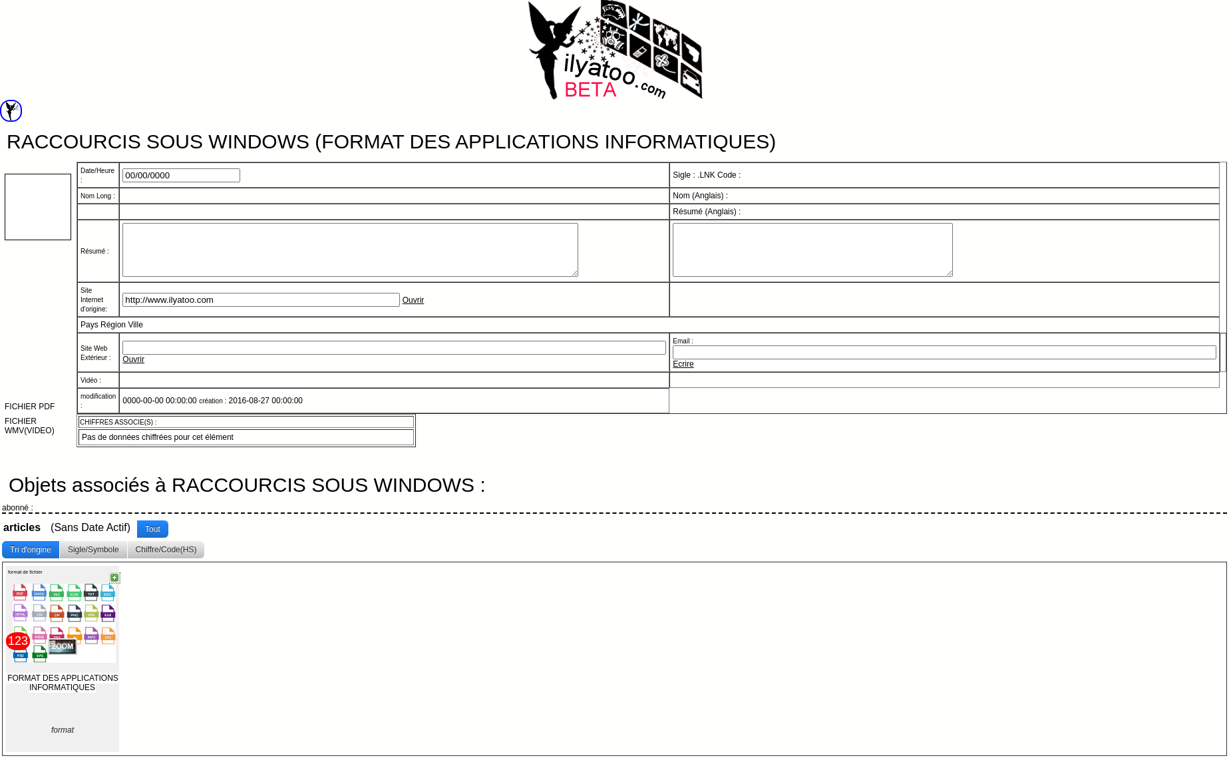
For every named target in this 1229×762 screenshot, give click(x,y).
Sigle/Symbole (93, 551)
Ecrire (683, 374)
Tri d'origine (30, 551)
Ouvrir (414, 310)
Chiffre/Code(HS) (166, 551)
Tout (152, 531)
